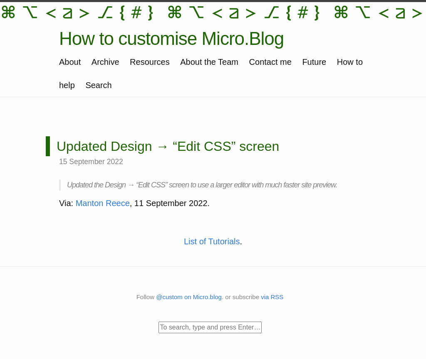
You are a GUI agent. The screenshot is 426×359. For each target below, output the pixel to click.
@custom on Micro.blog (189, 296)
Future (314, 61)
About (70, 61)
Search (98, 85)
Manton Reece (103, 203)
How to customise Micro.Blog (171, 38)
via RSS (272, 296)
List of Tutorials (212, 241)
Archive (105, 61)
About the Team (209, 61)
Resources (150, 61)
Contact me (270, 61)
